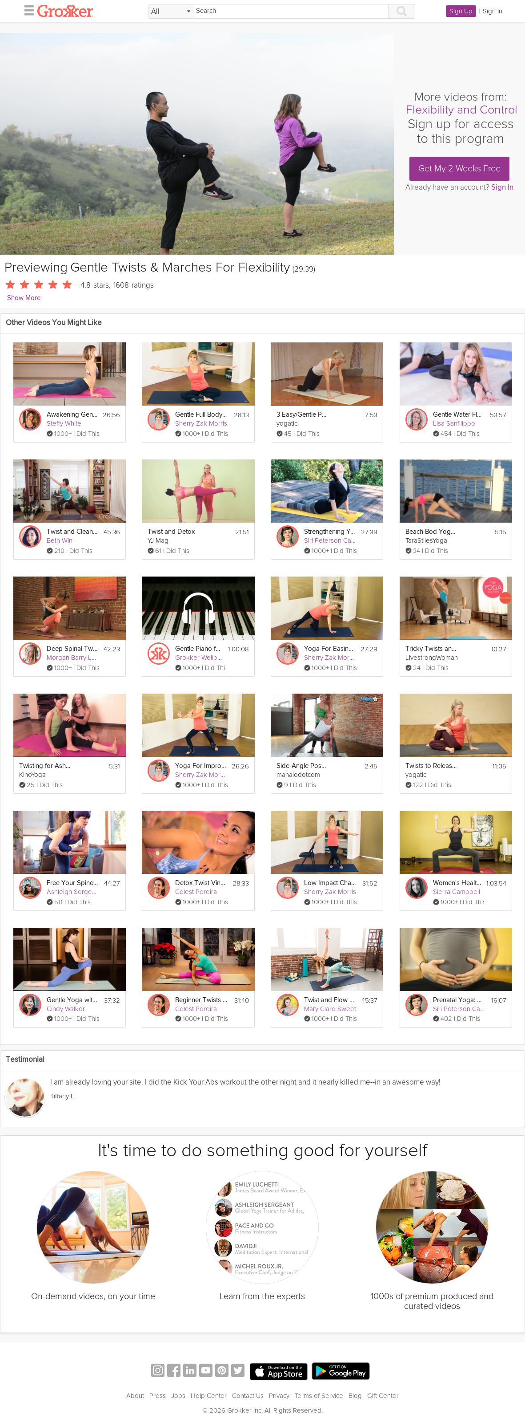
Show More (23, 298)
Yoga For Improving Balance (200, 766)
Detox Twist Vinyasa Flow (201, 883)
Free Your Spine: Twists (73, 883)
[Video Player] (197, 144)
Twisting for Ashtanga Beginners (45, 766)
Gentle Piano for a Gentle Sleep (198, 649)
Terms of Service (319, 1396)
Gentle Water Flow (459, 414)
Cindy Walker (66, 1009)
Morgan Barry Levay (76, 658)
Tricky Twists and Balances (431, 649)
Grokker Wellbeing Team (211, 658)
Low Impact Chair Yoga (330, 883)
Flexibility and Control (461, 109)
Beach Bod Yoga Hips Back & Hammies (431, 531)
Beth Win (59, 540)
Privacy (279, 1396)
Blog (355, 1396)
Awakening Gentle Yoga (72, 414)
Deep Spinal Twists (72, 649)
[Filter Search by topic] (171, 11)
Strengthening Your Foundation (330, 531)
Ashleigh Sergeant (74, 892)
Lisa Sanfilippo (454, 423)
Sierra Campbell (456, 892)
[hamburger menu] (26, 9)
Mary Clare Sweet (330, 1009)
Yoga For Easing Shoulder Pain (329, 649)
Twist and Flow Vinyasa (330, 1000)
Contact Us (248, 1396)
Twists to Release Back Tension (431, 766)
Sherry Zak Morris (201, 423)
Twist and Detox (171, 531)
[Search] (291, 11)
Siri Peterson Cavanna (336, 540)
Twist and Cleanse (72, 531)
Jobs (178, 1396)
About (135, 1396)
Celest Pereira (196, 892)
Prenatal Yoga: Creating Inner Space (459, 1000)
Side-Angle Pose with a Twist (303, 766)
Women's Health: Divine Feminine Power (457, 883)
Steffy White (64, 423)
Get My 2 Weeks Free (459, 168)
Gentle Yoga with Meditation (73, 1000)
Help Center (209, 1396)
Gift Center (383, 1396)
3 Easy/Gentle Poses (303, 414)
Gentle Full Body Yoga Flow (201, 414)
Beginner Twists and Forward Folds (201, 1000)
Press (157, 1396)
